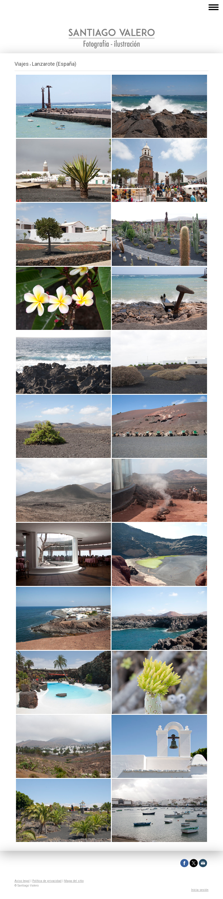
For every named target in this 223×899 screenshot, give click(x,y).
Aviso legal (22, 881)
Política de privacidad (47, 881)
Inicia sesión (199, 890)
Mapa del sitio (74, 881)
